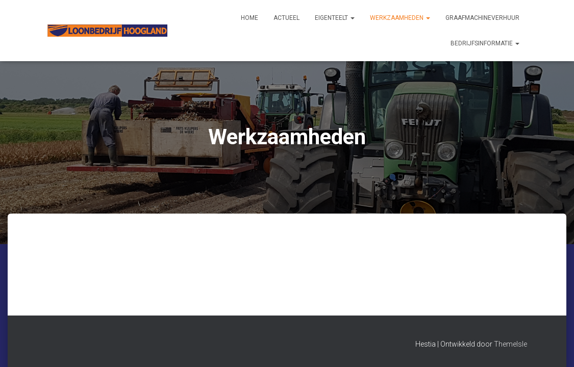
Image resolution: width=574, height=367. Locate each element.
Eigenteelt (335, 17)
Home (249, 17)
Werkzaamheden (400, 17)
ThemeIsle (510, 344)
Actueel (286, 17)
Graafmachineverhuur (482, 17)
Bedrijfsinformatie (485, 43)
